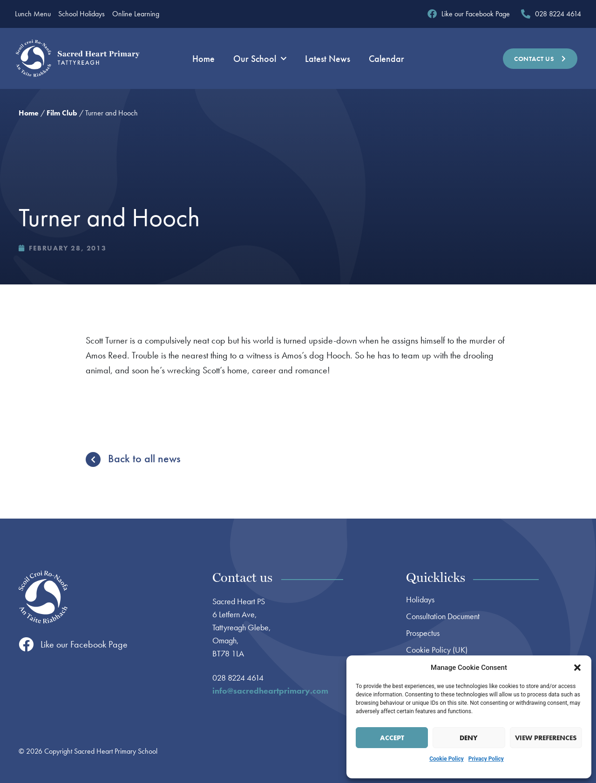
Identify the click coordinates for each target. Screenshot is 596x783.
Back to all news (144, 458)
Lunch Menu (33, 14)
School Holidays (81, 14)
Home (203, 58)
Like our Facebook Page (84, 644)
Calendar (386, 58)
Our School (259, 58)
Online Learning (135, 14)
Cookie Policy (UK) (436, 650)
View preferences (546, 737)
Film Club (62, 113)
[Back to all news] (93, 459)
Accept (392, 737)
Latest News (327, 58)
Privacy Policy (486, 759)
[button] (577, 667)
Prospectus (423, 633)
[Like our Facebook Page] (26, 644)
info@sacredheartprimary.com (270, 690)
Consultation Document (443, 616)
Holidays (420, 599)
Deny (469, 737)
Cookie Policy (446, 759)
